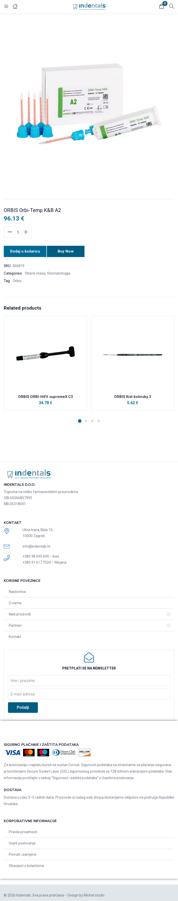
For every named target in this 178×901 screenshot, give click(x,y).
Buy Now (67, 250)
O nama (15, 602)
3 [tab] (92, 419)
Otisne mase (35, 272)
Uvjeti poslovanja (22, 842)
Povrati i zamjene (22, 853)
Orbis (17, 279)
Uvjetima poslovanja (118, 777)
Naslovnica (17, 591)
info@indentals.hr (37, 545)
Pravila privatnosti (23, 831)
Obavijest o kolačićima (26, 864)
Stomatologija (58, 272)
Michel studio (94, 894)
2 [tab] (86, 419)
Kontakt (15, 636)
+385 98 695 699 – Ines (41, 555)
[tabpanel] (45, 364)
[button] (161, 6)
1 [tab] (79, 419)
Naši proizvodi (20, 613)
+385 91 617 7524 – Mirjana (44, 561)
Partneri (15, 624)
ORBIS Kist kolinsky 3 (132, 395)
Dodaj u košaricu (25, 250)
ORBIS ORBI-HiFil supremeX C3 (45, 395)
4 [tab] (98, 419)
